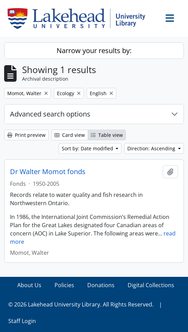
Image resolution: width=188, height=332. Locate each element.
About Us (29, 285)
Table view (107, 135)
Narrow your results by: (94, 50)
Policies (64, 285)
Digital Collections (151, 285)
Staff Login (22, 321)
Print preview (26, 135)
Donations (101, 285)
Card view (70, 135)
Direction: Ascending (152, 148)
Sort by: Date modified (88, 148)
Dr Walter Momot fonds (48, 172)
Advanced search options (50, 114)
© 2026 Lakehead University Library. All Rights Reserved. (81, 304)
